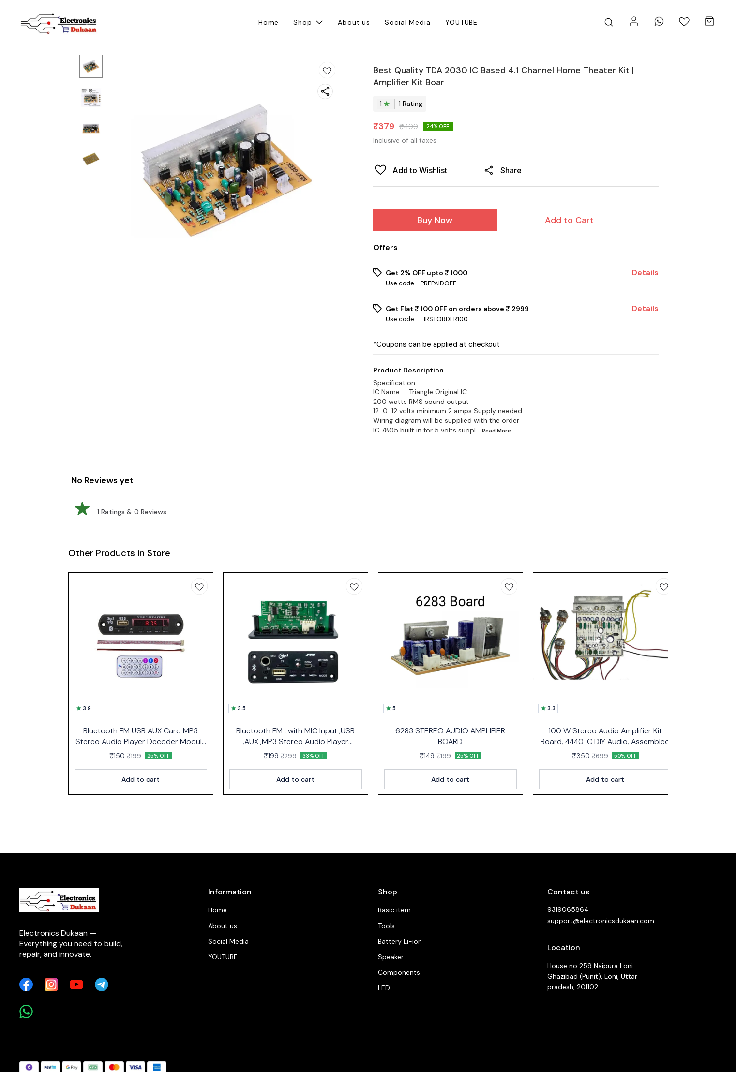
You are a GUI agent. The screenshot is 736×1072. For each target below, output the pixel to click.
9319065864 (568, 909)
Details (645, 273)
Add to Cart (569, 220)
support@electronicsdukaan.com (600, 920)
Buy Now (434, 220)
